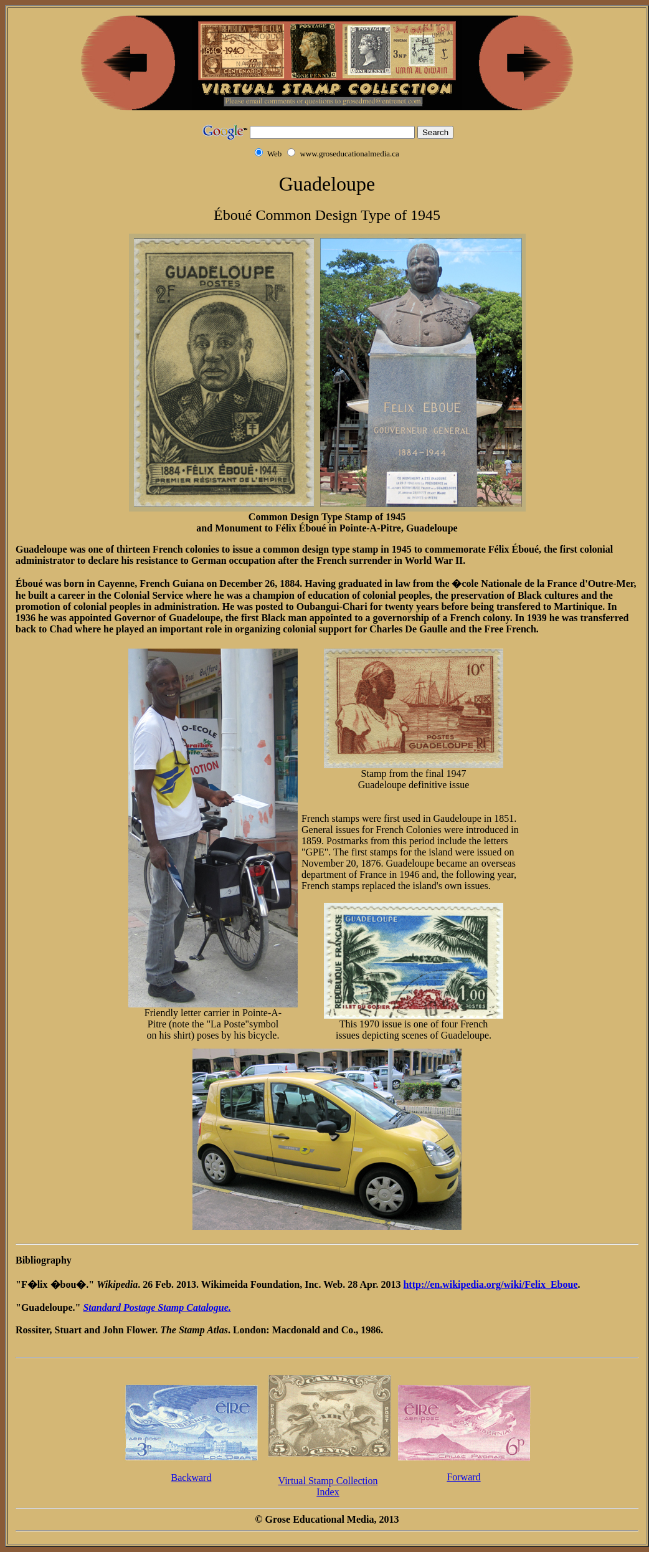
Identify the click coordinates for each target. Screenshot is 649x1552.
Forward (463, 1477)
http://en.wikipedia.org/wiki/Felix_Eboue (490, 1284)
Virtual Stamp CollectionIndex (328, 1486)
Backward (191, 1477)
